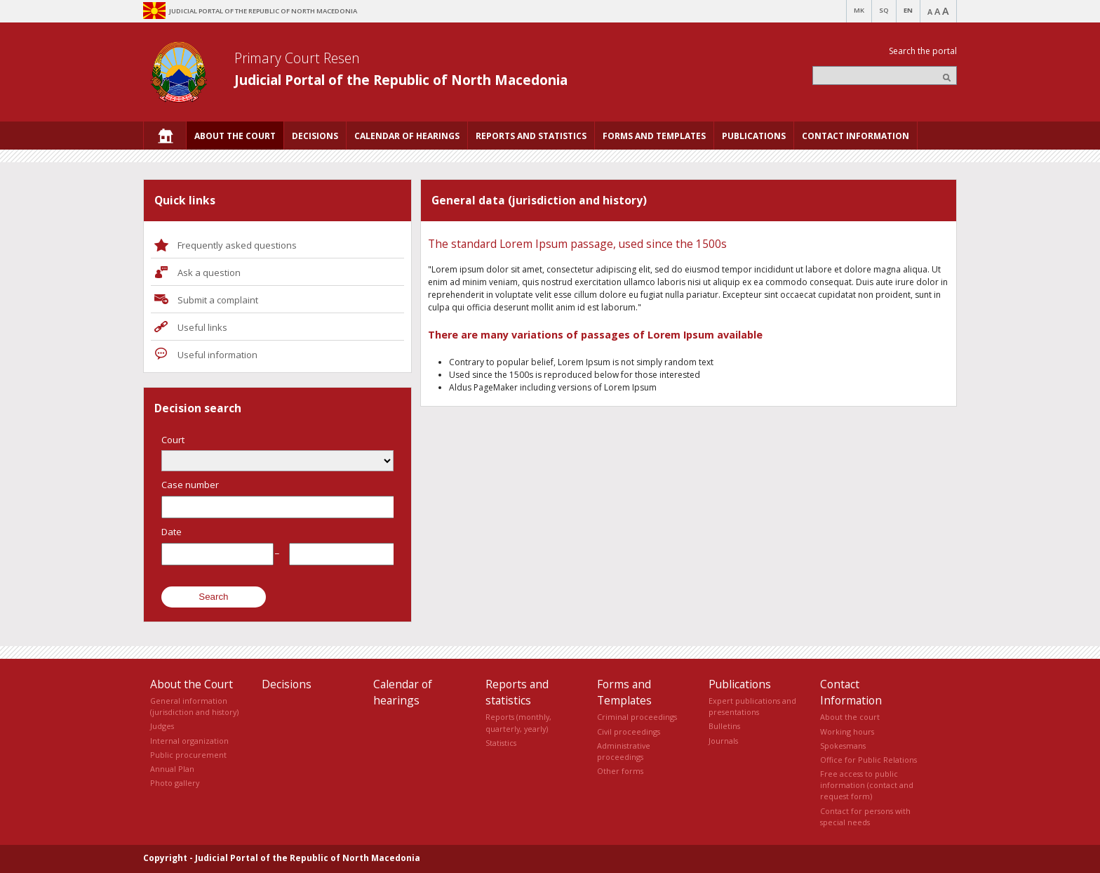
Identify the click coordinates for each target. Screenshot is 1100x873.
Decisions (286, 684)
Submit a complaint (217, 300)
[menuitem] (165, 136)
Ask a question (209, 272)
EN (908, 10)
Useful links (202, 327)
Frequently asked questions (237, 245)
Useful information (217, 354)
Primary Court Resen (297, 57)
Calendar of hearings (402, 692)
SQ (884, 10)
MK (859, 10)
